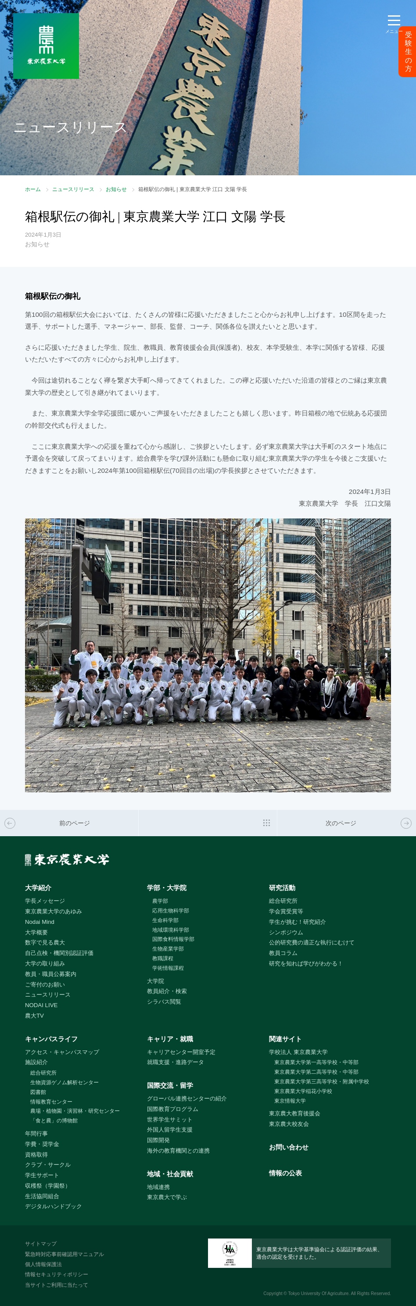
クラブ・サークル (48, 1164)
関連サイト (285, 1039)
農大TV (34, 1015)
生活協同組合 (42, 1196)
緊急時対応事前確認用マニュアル (64, 1254)
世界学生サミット (170, 1119)
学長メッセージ (45, 901)
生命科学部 (165, 920)
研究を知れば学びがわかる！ (306, 963)
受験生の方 (408, 51)
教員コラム (283, 953)
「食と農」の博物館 (54, 1121)
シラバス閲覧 (164, 1001)
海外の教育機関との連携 (178, 1150)
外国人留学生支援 (170, 1129)
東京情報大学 (290, 1101)
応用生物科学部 (170, 911)
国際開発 (158, 1140)
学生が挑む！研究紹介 (297, 922)
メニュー (394, 31)
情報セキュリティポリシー (56, 1274)
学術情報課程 (168, 968)
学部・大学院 (166, 887)
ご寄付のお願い (45, 984)
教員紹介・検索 (167, 991)
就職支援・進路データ (175, 1062)
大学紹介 (38, 887)
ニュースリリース (73, 189)
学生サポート (42, 1175)
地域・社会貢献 (170, 1174)
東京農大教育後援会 (294, 1113)
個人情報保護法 (43, 1264)
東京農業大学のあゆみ (53, 911)
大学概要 (36, 932)
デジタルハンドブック (53, 1206)
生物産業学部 (168, 949)
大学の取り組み (45, 963)
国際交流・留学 (170, 1085)
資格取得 (36, 1154)
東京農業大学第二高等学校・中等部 (316, 1072)
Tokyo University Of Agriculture (318, 1293)
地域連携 (158, 1187)
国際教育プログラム (172, 1109)
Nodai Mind (39, 922)
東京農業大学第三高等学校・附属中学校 (321, 1082)
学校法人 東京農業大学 (298, 1052)
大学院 (155, 981)
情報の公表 (285, 1173)
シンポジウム (286, 932)
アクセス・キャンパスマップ (62, 1052)
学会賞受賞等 (286, 911)
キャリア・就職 (170, 1039)
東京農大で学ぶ (167, 1197)
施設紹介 (36, 1062)
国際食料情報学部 (173, 939)
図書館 (38, 1092)
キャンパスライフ (51, 1039)
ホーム (33, 189)
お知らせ (116, 189)
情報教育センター (51, 1102)
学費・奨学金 (42, 1144)
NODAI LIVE (41, 1005)
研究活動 (282, 887)
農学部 (160, 901)
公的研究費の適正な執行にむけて (312, 942)
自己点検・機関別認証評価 (59, 953)
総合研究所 (283, 901)
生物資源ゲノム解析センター (64, 1082)
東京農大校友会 (289, 1124)
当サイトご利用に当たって (56, 1285)
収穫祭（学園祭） (48, 1185)
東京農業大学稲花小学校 (303, 1091)
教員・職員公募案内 (50, 974)
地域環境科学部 (170, 930)
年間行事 (36, 1133)
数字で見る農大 (45, 942)
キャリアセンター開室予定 (181, 1052)
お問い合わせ (288, 1147)
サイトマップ (41, 1244)
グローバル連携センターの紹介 (187, 1098)
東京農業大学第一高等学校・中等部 (316, 1062)
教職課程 (162, 958)
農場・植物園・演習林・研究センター (75, 1111)
